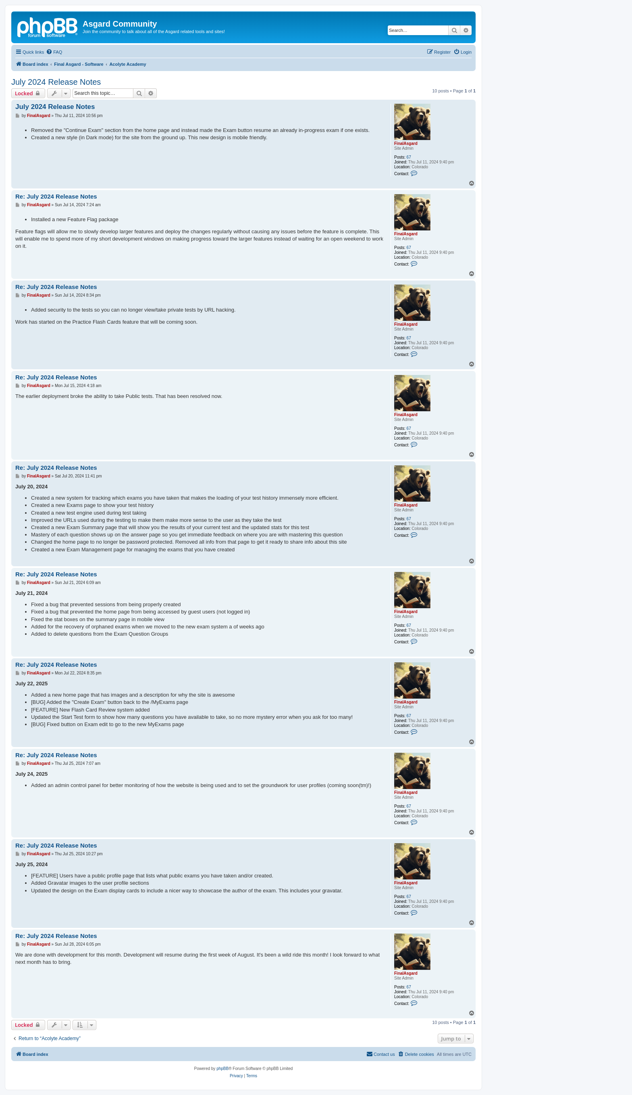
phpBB (222, 1068)
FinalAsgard (406, 143)
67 (409, 157)
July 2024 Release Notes (56, 81)
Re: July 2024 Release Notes (56, 196)
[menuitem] (54, 52)
